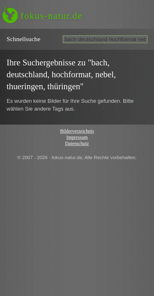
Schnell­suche (23, 38)
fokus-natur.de (52, 15)
